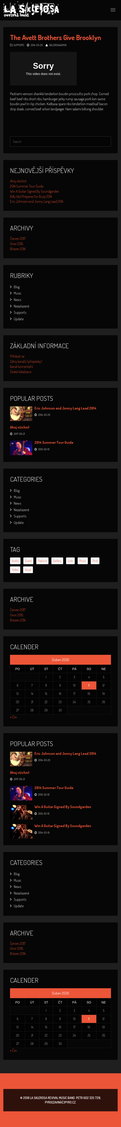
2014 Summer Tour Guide (26, 186)
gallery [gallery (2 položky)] (57, 561)
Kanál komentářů (21, 366)
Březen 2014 (18, 249)
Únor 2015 (16, 243)
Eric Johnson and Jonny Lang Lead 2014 (36, 201)
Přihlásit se (17, 356)
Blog (17, 287)
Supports (19, 45)
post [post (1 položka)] (95, 561)
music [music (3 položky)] (82, 561)
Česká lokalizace (20, 371)
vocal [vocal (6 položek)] (28, 570)
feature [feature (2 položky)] (42, 561)
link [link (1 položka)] (70, 561)
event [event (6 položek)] (28, 561)
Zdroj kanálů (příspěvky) (26, 361)
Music (17, 293)
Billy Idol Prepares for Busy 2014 (31, 196)
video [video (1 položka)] (15, 570)
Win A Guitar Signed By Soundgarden (34, 191)
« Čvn (13, 717)
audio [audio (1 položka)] (15, 561)
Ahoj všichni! (18, 181)
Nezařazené (21, 306)
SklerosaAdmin (58, 45)
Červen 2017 (18, 238)
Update (19, 319)
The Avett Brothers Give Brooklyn (55, 37)
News (17, 299)
